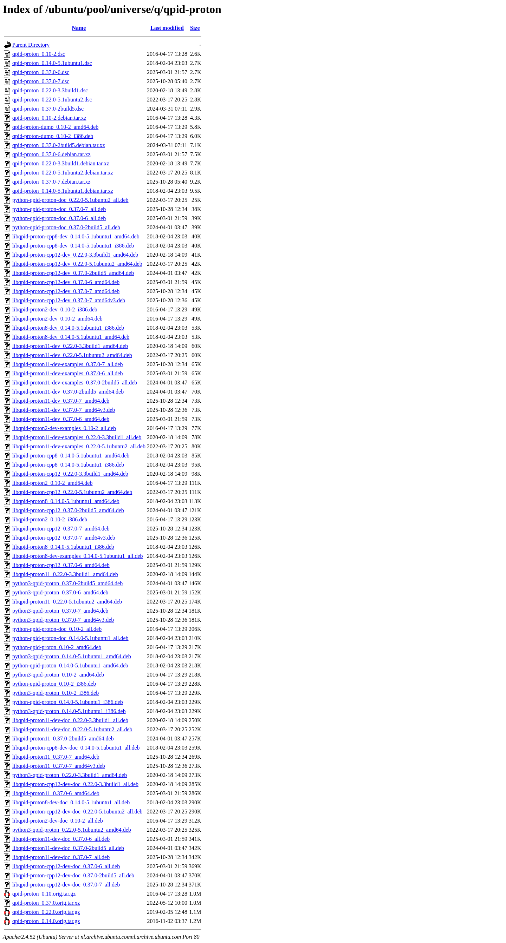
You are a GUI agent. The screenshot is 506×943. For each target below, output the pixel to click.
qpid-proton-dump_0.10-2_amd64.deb (55, 127)
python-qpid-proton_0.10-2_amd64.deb (56, 647)
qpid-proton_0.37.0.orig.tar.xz (46, 903)
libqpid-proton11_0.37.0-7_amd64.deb (55, 757)
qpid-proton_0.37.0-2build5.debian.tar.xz (58, 145)
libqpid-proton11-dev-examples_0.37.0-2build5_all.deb (74, 382)
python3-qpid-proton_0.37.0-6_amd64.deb (60, 592)
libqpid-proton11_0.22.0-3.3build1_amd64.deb (65, 574)
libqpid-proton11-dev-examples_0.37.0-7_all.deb (67, 364)
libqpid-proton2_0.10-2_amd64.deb (52, 483)
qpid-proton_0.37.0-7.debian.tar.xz (51, 182)
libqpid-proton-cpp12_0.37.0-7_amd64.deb (61, 529)
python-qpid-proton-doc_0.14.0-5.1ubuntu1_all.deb (70, 638)
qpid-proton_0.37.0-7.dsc (40, 81)
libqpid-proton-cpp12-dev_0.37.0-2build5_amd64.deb (73, 273)
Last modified (167, 28)
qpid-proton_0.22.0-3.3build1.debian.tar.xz (60, 163)
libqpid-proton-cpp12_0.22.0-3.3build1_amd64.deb (70, 474)
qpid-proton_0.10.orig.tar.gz (44, 894)
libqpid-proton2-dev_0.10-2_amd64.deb (57, 319)
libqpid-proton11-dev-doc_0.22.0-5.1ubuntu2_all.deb (72, 729)
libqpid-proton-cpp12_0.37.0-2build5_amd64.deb (68, 510)
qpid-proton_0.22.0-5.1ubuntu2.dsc (52, 100)
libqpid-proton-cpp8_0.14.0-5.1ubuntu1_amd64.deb (70, 456)
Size (195, 28)
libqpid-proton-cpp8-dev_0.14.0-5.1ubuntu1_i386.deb (73, 246)
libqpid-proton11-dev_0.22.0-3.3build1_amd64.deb (70, 346)
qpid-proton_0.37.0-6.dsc (40, 72)
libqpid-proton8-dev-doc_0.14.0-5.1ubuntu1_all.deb (71, 802)
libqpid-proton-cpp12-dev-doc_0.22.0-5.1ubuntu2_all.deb (77, 812)
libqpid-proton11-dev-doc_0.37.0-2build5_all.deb (68, 848)
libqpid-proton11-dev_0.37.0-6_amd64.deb (60, 419)
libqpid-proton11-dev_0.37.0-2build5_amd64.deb (68, 392)
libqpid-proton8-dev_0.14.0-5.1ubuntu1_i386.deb (68, 328)
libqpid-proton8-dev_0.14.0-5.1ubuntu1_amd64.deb (70, 337)
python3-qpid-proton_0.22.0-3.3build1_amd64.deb (69, 775)
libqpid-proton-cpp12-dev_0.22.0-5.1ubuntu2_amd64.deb (77, 264)
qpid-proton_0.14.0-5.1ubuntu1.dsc (52, 63)
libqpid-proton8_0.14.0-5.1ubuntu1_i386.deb (63, 547)
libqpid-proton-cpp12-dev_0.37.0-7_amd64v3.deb (68, 300)
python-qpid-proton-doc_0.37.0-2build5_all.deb (66, 227)
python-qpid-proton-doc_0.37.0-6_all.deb (59, 218)
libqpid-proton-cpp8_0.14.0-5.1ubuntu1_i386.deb (68, 465)
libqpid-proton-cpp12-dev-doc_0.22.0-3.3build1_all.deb (75, 784)
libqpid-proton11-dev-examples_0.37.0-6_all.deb (67, 373)
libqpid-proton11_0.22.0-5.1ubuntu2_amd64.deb (67, 602)
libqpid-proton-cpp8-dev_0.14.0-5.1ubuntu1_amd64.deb (76, 236)
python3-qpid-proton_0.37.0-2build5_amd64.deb (67, 583)
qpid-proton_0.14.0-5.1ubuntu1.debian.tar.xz (62, 191)
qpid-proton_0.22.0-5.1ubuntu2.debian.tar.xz (62, 173)
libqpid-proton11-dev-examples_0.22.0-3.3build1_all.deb (76, 437)
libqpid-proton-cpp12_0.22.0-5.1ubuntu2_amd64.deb (72, 492)
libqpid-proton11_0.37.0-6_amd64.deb (55, 793)
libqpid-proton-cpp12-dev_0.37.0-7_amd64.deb (65, 291)
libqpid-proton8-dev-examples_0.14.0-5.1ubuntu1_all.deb (77, 556)
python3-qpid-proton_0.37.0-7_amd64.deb (60, 611)
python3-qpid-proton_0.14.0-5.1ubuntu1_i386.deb (69, 711)
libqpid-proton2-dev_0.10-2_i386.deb (54, 309)
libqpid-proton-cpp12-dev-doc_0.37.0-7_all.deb (66, 885)
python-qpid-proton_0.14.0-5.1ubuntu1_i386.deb (67, 702)
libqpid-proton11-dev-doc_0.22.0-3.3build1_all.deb (70, 720)
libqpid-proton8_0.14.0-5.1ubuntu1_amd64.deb (65, 501)
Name (79, 28)
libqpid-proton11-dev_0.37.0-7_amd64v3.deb (63, 410)
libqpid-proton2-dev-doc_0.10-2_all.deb (57, 821)
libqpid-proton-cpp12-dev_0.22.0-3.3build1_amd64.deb (75, 255)
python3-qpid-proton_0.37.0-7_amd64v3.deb (63, 620)
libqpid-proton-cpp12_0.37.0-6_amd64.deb (61, 565)
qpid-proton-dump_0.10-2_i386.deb (52, 136)
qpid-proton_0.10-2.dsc (38, 54)
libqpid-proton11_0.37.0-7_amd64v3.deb (58, 766)
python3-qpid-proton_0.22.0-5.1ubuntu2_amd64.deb (71, 830)
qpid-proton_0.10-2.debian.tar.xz (49, 118)
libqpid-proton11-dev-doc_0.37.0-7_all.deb (61, 857)
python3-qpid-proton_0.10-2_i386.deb (55, 693)
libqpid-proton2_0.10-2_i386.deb (49, 519)
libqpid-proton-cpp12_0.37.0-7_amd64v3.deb (63, 538)
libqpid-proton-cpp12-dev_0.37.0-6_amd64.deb (65, 282)
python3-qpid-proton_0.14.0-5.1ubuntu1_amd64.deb (71, 656)
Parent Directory (31, 45)
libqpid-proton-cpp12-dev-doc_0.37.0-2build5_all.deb (73, 875)
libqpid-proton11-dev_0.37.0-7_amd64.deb (60, 401)
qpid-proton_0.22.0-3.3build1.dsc (50, 90)
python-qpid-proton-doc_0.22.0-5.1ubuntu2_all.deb (70, 200)
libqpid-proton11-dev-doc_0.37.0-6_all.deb (61, 839)
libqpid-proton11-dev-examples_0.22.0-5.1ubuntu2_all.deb (78, 446)
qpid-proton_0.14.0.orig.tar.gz (46, 921)
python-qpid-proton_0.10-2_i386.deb (54, 684)
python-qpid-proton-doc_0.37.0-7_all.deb (59, 209)
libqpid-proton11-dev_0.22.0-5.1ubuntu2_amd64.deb (72, 355)
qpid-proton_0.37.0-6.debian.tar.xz (51, 154)
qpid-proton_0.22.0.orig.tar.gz (46, 912)
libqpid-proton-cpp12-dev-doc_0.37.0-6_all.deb (66, 866)
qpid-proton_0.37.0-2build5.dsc (48, 109)
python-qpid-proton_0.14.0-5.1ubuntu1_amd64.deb (70, 665)
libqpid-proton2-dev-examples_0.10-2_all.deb (64, 428)
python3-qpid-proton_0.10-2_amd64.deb (58, 675)
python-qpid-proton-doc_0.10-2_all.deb (57, 629)
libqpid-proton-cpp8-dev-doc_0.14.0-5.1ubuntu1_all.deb (76, 748)
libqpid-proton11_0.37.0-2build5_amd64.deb (63, 738)
